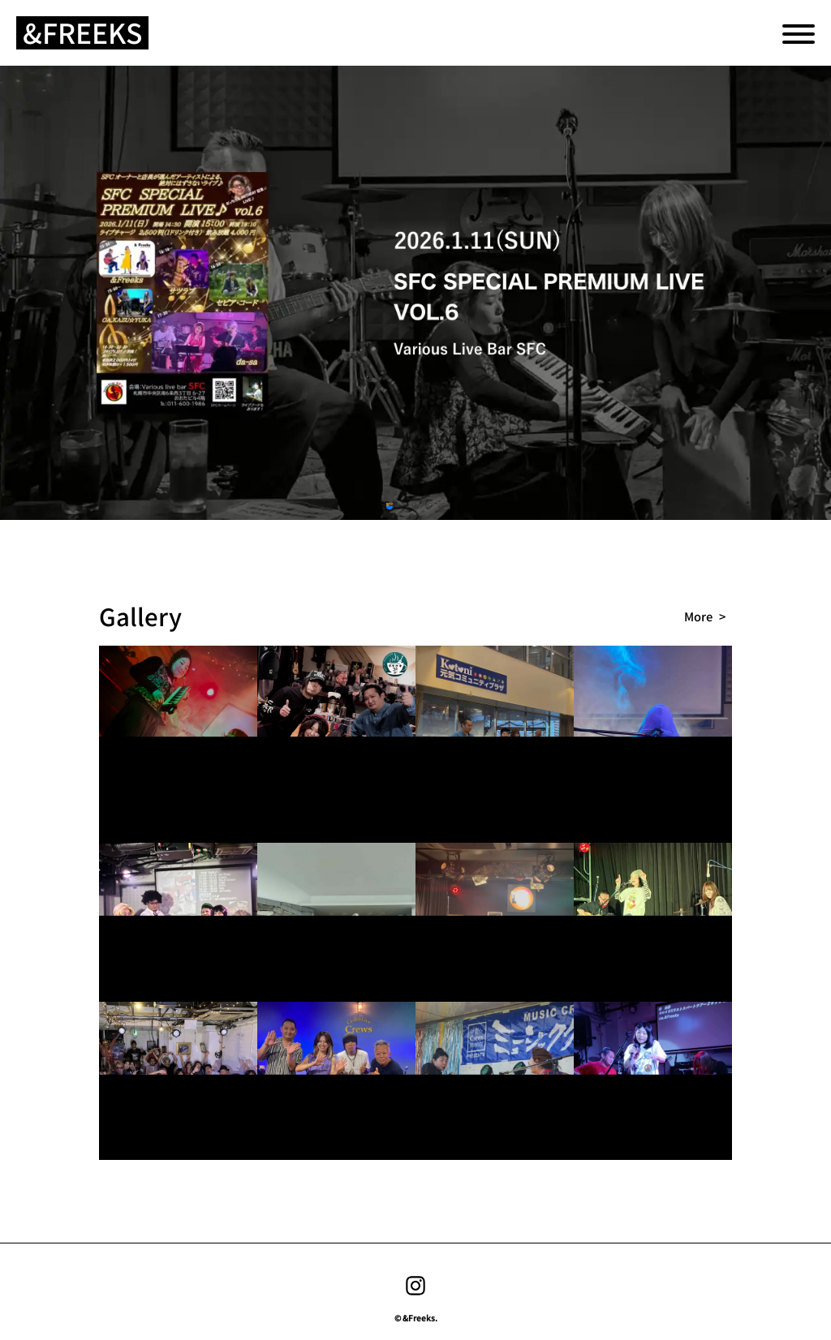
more (698, 616)
